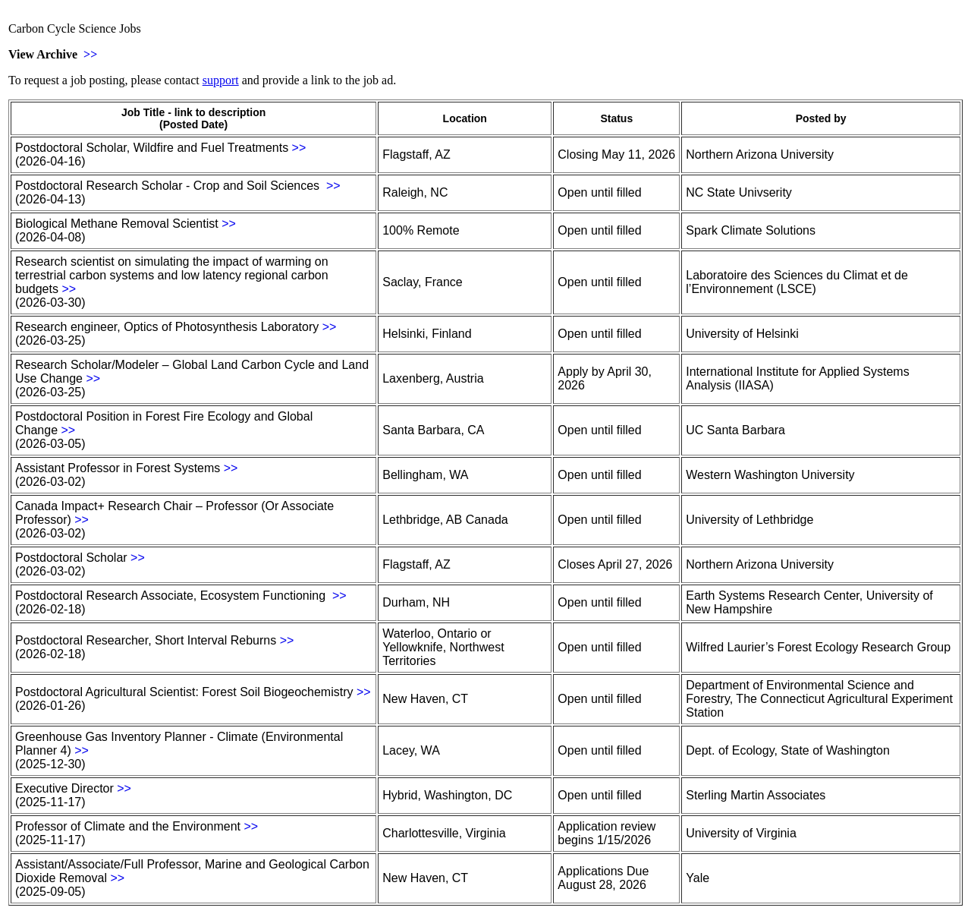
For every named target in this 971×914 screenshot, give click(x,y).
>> (90, 54)
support (221, 80)
